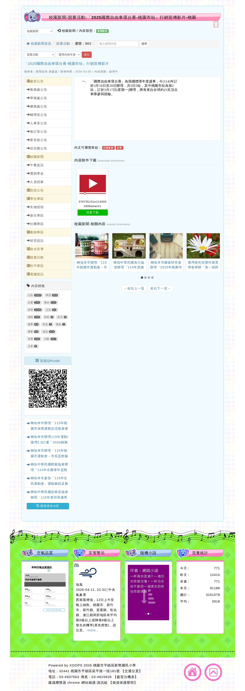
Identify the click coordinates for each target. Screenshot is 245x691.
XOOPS (75, 665)
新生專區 (35, 215)
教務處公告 (37, 89)
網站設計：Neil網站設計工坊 (34, 674)
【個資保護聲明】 (123, 682)
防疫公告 (35, 190)
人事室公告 (37, 123)
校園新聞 (35, 156)
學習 (48, 295)
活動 (47, 339)
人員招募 (35, 182)
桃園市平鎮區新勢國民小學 (114, 665)
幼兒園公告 (37, 148)
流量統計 (200, 553)
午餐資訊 (35, 165)
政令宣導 (35, 249)
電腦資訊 (35, 274)
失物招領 (35, 207)
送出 (87, 54)
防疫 (47, 317)
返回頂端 (213, 672)
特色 (45, 324)
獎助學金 (35, 173)
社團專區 (35, 224)
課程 (30, 317)
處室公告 (35, 81)
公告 (30, 295)
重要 (30, 331)
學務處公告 (37, 98)
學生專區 (35, 198)
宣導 (30, 339)
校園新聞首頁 (39, 43)
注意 (48, 310)
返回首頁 (192, 672)
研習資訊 (35, 240)
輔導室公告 (37, 115)
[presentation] (78, 246)
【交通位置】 (132, 671)
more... (93, 630)
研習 (30, 310)
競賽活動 (63, 43)
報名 (47, 302)
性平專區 (35, 266)
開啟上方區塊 (216, 24)
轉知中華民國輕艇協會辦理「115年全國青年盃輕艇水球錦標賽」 (49, 470)
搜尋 (144, 43)
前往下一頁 (160, 288)
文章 (30, 346)
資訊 (45, 331)
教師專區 (35, 232)
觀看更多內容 (47, 506)
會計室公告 (37, 131)
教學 (30, 324)
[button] (142, 277)
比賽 (30, 302)
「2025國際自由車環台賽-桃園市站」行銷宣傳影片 (66, 64)
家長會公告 (37, 140)
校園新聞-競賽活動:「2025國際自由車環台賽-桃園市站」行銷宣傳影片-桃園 (122, 17)
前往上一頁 (134, 288)
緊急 (58, 324)
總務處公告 (37, 106)
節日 (60, 317)
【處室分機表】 (125, 677)
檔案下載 (92, 212)
